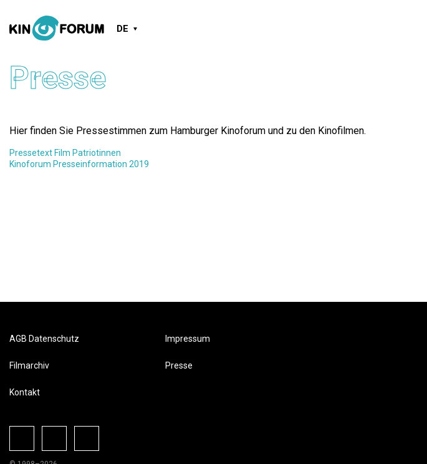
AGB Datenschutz (44, 339)
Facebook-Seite (21, 438)
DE (122, 28)
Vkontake (86, 438)
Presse (179, 365)
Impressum (187, 339)
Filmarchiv (29, 365)
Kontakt (24, 392)
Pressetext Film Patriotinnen (65, 153)
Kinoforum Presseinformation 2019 (79, 164)
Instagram (54, 438)
